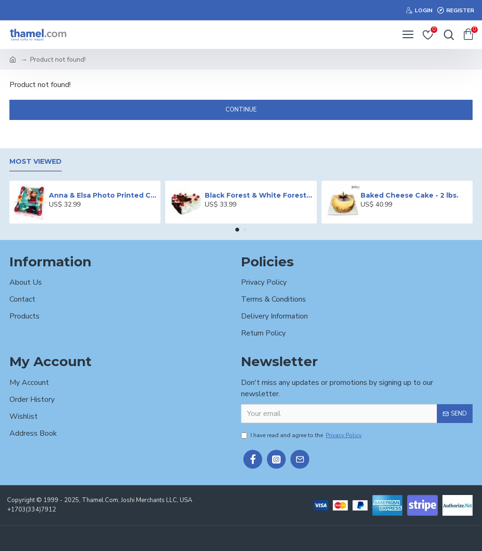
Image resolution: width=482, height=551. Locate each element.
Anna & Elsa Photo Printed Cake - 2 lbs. (103, 195)
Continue (241, 109)
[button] (237, 230)
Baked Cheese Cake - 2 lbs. (409, 195)
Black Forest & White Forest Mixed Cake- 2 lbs (259, 195)
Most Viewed (35, 162)
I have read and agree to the (302, 435)
